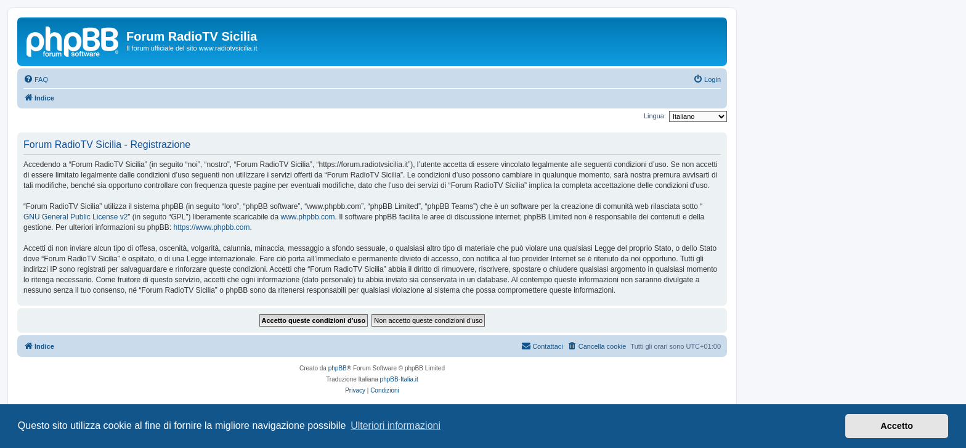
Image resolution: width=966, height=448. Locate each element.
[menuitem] (35, 79)
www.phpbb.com (308, 217)
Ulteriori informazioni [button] (395, 425)
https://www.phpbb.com (211, 227)
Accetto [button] (896, 426)
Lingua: (655, 116)
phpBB (337, 368)
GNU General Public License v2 (75, 217)
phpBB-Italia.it (399, 379)
